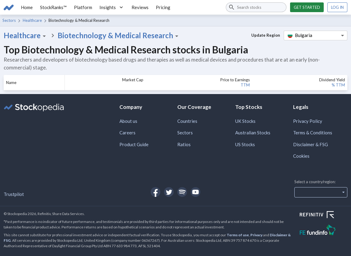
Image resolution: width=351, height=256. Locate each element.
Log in (337, 7)
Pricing (163, 7)
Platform (83, 7)
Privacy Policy (307, 121)
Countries (187, 121)
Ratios (184, 144)
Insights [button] (111, 7)
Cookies (301, 156)
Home (27, 7)
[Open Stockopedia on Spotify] (182, 192)
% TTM (338, 85)
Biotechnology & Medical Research (119, 35)
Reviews (140, 7)
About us (128, 121)
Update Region (265, 35)
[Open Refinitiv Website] (323, 215)
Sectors (9, 20)
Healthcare (32, 20)
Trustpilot (14, 194)
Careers (127, 132)
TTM (245, 85)
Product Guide (134, 144)
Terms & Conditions (312, 132)
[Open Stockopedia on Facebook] (155, 192)
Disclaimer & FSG (310, 144)
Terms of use (238, 235)
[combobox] (256, 7)
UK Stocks (245, 121)
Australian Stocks (252, 132)
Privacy (256, 235)
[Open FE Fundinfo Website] (323, 230)
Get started (307, 7)
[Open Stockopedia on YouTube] (195, 192)
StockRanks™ (53, 7)
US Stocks (245, 144)
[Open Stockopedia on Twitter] (169, 192)
